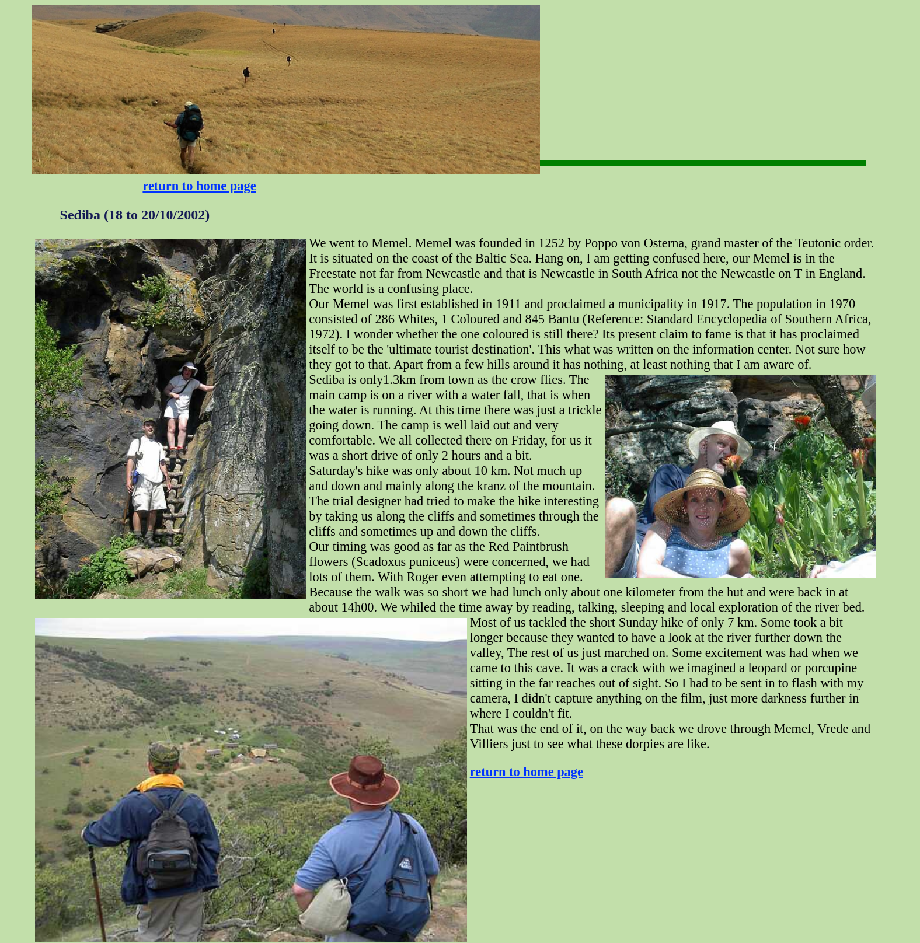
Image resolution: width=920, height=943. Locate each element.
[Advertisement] (576, 41)
